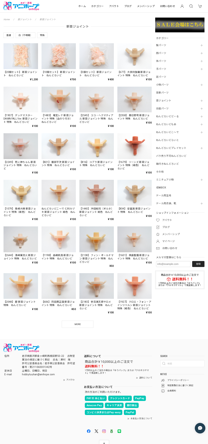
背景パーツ (162, 92)
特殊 (42, 35)
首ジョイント (163, 100)
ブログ (128, 6)
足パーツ (161, 76)
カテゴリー (97, 6)
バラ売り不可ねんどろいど (171, 156)
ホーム (82, 6)
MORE (78, 324)
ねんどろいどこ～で (167, 132)
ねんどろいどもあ (166, 124)
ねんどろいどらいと (167, 140)
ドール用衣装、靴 (166, 203)
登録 (198, 264)
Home (7, 19)
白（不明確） (25, 35)
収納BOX (161, 187)
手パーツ (161, 68)
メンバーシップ (146, 6)
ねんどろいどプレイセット (171, 148)
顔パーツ (161, 53)
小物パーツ (162, 84)
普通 (8, 35)
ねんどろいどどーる (167, 116)
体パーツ (161, 61)
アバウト (114, 6)
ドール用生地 (163, 195)
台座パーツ (162, 108)
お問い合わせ (167, 6)
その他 (160, 171)
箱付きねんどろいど (167, 163)
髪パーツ (161, 45)
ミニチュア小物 (165, 179)
